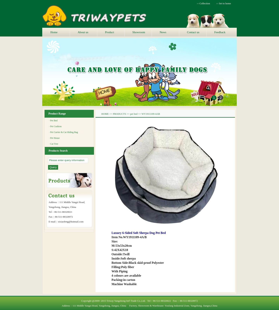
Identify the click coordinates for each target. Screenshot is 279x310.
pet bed (134, 113)
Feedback (219, 32)
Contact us (193, 32)
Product (109, 32)
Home (54, 32)
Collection (204, 3)
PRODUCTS (119, 113)
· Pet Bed (53, 120)
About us (83, 32)
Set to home (225, 3)
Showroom (138, 32)
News (163, 32)
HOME (105, 113)
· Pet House (54, 138)
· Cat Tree (53, 143)
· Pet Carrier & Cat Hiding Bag (63, 132)
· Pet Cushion (55, 126)
